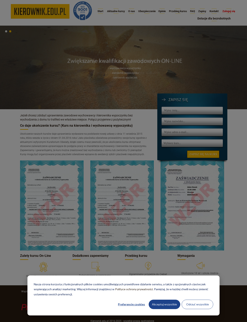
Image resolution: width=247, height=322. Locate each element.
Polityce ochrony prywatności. (134, 289)
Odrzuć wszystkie (197, 304)
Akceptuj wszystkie (164, 304)
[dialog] (123, 295)
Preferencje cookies (131, 304)
